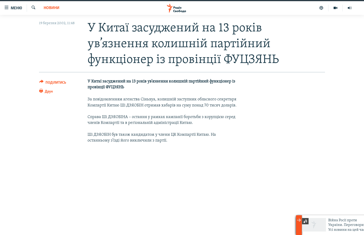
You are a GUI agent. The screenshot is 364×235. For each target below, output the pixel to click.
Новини (51, 8)
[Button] (52, 83)
